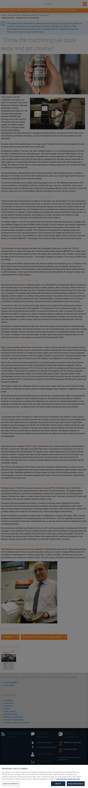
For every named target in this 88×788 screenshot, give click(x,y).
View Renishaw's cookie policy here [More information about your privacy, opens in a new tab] (68, 784)
